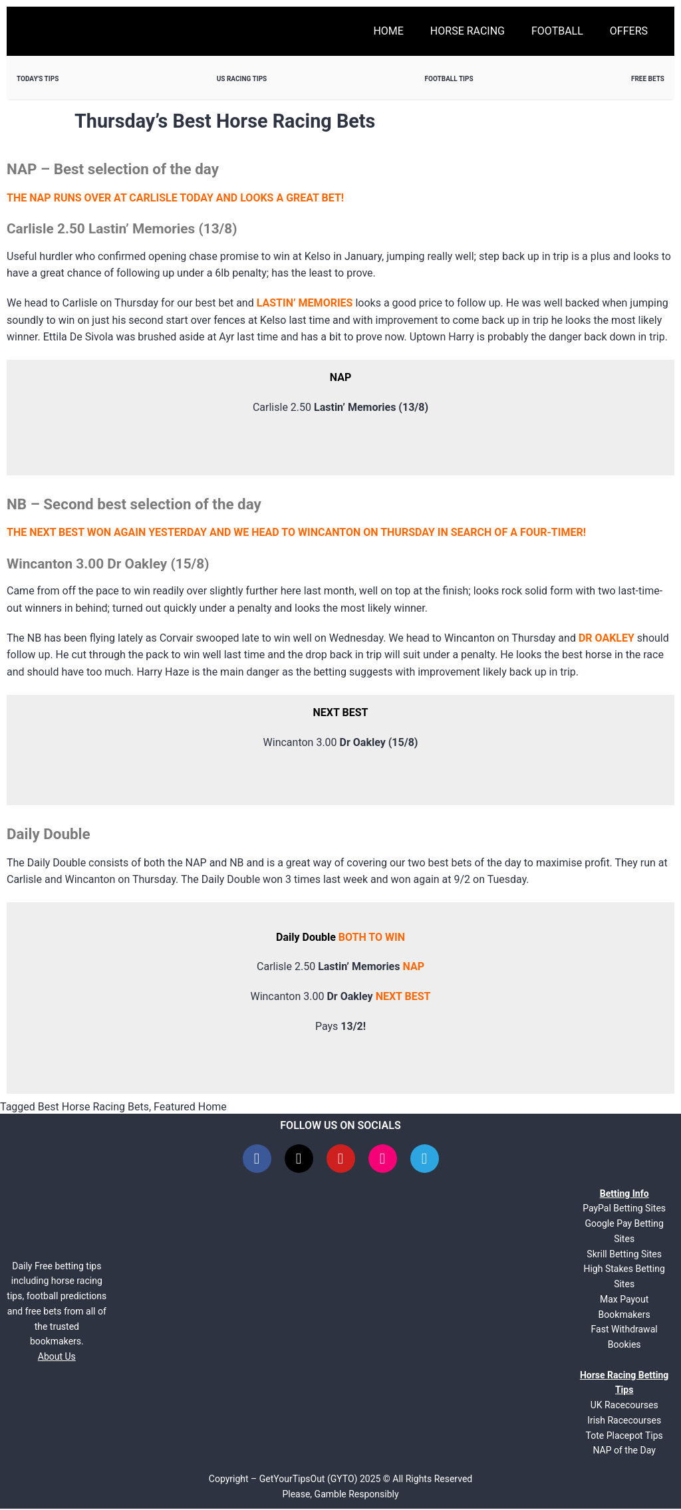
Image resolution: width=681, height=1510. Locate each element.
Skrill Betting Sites (624, 1255)
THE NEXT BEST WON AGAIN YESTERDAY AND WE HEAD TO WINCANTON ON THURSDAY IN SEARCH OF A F (266, 532)
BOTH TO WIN (372, 937)
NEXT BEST (403, 996)
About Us (57, 1357)
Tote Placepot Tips (624, 1437)
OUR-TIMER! (556, 532)
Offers (629, 31)
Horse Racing (467, 31)
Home (388, 31)
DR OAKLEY (606, 638)
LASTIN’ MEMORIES (305, 303)
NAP (413, 966)
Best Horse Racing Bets (93, 1106)
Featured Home (190, 1106)
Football (557, 31)
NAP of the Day (624, 1451)
